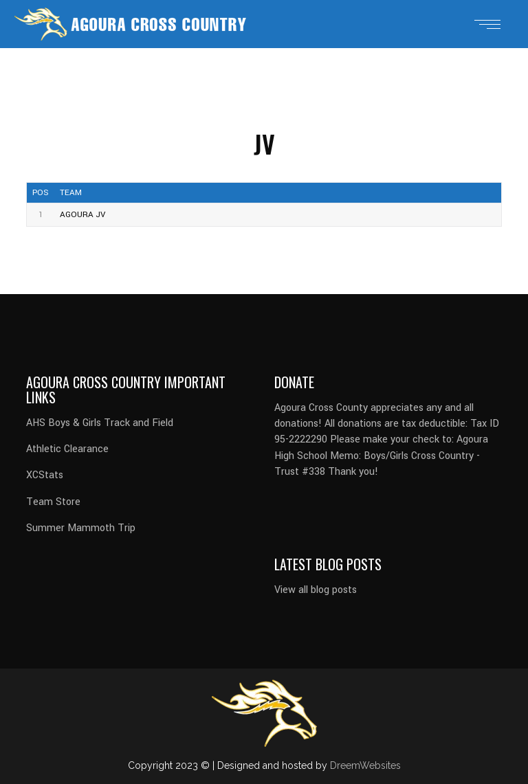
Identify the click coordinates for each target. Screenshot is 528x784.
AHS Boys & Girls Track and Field (99, 423)
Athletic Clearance (67, 449)
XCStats (44, 475)
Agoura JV (82, 215)
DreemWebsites (365, 765)
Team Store (53, 502)
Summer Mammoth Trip (80, 528)
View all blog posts (315, 590)
